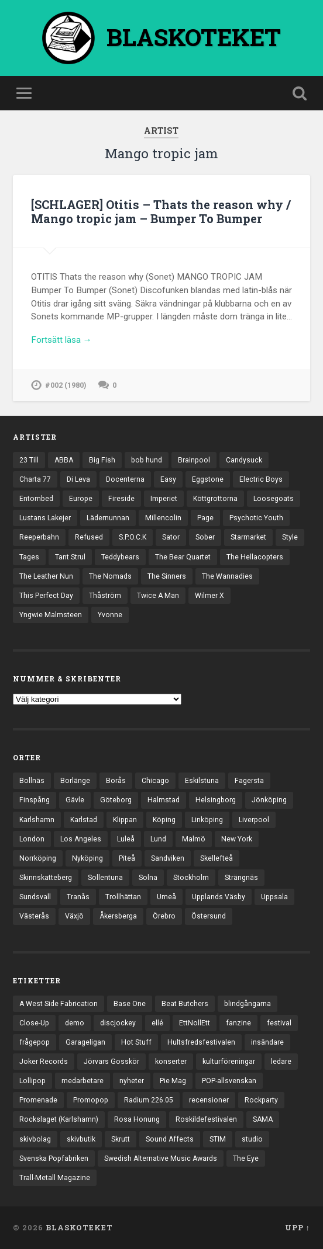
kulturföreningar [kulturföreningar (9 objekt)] (228, 1061)
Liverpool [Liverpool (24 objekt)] (254, 820)
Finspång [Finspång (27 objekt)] (34, 800)
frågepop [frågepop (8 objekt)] (34, 1042)
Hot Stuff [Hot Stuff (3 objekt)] (136, 1042)
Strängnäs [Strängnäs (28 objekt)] (241, 878)
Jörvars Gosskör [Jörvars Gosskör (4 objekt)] (111, 1061)
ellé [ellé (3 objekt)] (157, 1023)
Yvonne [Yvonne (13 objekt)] (110, 615)
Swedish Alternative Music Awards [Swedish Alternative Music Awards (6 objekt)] (160, 1158)
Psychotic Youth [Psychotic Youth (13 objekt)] (256, 518)
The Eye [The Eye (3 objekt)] (246, 1158)
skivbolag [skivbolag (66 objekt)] (35, 1139)
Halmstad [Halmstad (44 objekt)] (163, 800)
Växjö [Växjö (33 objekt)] (74, 916)
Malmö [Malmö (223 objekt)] (193, 839)
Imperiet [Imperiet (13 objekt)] (163, 499)
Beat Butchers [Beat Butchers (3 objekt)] (185, 1004)
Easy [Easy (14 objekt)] (168, 479)
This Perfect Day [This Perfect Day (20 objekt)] (46, 596)
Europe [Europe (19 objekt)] (80, 499)
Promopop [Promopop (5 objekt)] (90, 1100)
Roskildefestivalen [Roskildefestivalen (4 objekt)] (206, 1119)
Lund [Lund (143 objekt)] (158, 839)
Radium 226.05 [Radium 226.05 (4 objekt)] (148, 1100)
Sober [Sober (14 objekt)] (205, 537)
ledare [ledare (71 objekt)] (281, 1061)
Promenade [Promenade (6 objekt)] (38, 1100)
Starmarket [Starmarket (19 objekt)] (248, 537)
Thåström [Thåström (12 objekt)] (105, 596)
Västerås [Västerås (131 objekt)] (34, 916)
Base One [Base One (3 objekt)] (130, 1004)
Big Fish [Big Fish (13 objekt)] (102, 460)
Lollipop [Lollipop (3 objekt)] (32, 1081)
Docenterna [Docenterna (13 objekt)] (125, 479)
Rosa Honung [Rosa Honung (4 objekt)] (137, 1119)
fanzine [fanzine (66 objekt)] (238, 1023)
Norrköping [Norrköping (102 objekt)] (37, 858)
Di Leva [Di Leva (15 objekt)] (78, 479)
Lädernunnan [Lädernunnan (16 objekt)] (108, 518)
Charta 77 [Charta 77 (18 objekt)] (35, 479)
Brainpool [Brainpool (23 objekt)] (194, 460)
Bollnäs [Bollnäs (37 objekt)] (31, 781)
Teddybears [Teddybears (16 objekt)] (120, 557)
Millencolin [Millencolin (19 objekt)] (163, 518)
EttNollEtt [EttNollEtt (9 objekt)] (194, 1023)
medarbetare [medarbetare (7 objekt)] (82, 1081)
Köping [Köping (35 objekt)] (164, 820)
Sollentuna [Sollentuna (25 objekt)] (105, 878)
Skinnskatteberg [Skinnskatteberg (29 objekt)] (45, 878)
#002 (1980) (66, 385)
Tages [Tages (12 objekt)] (29, 557)
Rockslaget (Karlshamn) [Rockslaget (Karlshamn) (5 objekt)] (58, 1119)
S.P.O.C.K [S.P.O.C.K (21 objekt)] (132, 537)
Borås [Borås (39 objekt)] (116, 781)
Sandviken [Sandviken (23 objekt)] (167, 858)
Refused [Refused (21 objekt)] (89, 537)
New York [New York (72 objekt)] (236, 839)
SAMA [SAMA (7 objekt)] (263, 1119)
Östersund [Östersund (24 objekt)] (208, 916)
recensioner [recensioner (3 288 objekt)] (209, 1100)
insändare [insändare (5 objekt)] (267, 1042)
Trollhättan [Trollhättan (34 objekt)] (123, 897)
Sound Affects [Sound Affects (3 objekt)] (170, 1139)
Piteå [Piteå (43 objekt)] (127, 858)
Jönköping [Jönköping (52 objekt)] (269, 800)
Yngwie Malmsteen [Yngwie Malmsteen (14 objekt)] (50, 615)
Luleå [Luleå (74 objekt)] (126, 839)
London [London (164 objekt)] (31, 839)
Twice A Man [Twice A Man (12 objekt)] (158, 596)
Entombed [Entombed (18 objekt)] (36, 499)
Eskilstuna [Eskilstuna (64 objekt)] (202, 781)
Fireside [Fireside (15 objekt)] (121, 499)
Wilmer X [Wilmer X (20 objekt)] (209, 596)
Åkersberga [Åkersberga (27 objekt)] (118, 916)
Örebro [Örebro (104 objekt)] (164, 916)
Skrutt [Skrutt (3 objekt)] (120, 1139)
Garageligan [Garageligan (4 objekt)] (85, 1042)
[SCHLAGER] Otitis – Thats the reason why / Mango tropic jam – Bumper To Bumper (161, 211)
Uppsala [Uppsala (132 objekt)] (274, 897)
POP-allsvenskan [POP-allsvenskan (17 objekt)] (229, 1081)
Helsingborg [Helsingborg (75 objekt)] (215, 800)
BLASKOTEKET (79, 1227)
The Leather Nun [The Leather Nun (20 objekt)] (46, 576)
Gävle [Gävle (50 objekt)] (75, 800)
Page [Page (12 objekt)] (205, 518)
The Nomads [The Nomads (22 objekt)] (110, 576)
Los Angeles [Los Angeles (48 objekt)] (80, 839)
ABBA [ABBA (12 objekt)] (63, 460)
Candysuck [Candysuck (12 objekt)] (244, 460)
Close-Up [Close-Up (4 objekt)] (34, 1023)
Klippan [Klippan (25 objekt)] (125, 820)
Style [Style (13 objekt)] (290, 537)
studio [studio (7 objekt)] (252, 1139)
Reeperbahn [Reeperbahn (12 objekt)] (39, 537)
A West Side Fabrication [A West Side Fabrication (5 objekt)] (58, 1004)
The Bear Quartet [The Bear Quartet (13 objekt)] (183, 557)
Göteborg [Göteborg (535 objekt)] (116, 800)
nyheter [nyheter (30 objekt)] (131, 1081)
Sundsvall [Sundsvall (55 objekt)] (35, 897)
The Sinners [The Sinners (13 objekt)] (166, 576)
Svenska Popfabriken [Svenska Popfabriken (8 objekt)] (53, 1158)
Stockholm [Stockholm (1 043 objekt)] (191, 878)
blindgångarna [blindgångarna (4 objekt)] (247, 1004)
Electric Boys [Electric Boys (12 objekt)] (261, 479)
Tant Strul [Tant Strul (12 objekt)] (70, 557)
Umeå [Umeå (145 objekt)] (166, 897)
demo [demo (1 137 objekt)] (74, 1023)
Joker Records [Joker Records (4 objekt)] (43, 1061)
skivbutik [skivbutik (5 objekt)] (81, 1139)
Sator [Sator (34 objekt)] (171, 537)
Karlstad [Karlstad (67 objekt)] (83, 820)
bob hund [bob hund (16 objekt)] (146, 460)
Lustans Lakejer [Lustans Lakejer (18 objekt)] (45, 518)
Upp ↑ (297, 1227)
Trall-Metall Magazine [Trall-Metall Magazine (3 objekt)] (54, 1178)
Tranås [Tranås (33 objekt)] (78, 897)
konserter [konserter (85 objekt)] (171, 1061)
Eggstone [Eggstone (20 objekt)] (208, 479)
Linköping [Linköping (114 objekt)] (207, 820)
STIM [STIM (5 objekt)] (217, 1139)
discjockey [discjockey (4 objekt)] (118, 1023)
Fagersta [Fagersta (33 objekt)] (249, 781)
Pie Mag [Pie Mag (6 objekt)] (173, 1081)
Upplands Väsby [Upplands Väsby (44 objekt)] (218, 897)
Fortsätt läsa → (61, 340)
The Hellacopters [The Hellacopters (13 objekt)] (254, 557)
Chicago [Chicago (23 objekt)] (155, 781)
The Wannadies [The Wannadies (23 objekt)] (227, 576)
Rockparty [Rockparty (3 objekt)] (261, 1100)
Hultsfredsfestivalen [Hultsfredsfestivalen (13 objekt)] (201, 1042)
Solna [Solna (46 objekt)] (148, 878)
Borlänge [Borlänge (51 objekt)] (75, 781)
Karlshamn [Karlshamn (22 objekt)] (36, 820)
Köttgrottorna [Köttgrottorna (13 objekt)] (215, 499)
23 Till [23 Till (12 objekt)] (29, 460)
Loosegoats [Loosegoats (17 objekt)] (273, 499)
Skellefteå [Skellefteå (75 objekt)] (216, 858)
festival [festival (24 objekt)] (279, 1023)
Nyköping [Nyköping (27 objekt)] (87, 858)
